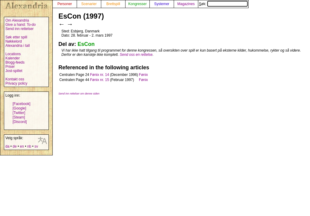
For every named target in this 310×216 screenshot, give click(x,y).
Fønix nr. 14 (99, 75)
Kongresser (137, 4)
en (22, 146)
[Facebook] (21, 104)
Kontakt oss (14, 79)
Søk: (223, 4)
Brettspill (113, 4)
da (7, 146)
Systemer (162, 4)
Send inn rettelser (19, 29)
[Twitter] (19, 113)
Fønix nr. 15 (99, 80)
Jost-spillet (13, 71)
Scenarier (88, 4)
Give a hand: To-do (20, 24)
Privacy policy (16, 83)
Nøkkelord (13, 41)
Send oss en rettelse (136, 54)
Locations (13, 54)
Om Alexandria (17, 20)
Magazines (186, 4)
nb (29, 146)
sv (36, 146)
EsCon (86, 44)
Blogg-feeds (15, 62)
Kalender (12, 58)
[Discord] (20, 122)
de (14, 146)
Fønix (143, 75)
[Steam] (19, 117)
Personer (65, 4)
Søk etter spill (16, 37)
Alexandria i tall (17, 46)
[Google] (19, 108)
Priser (10, 66)
